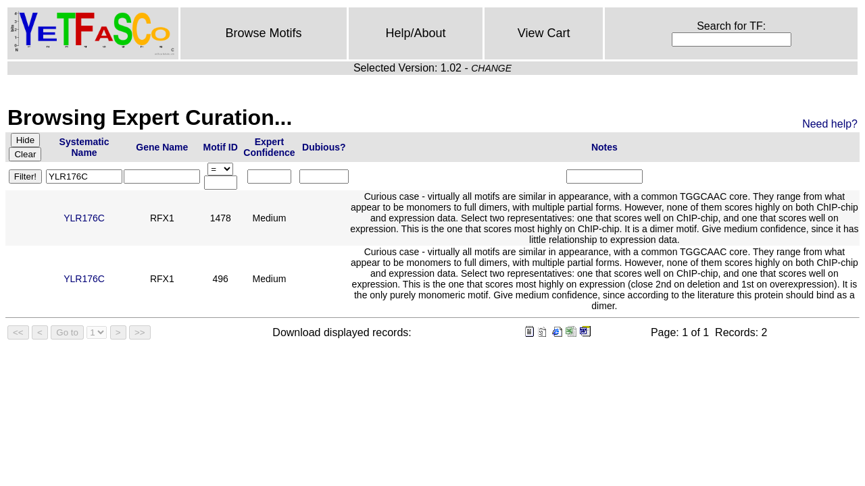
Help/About (416, 33)
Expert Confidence (269, 147)
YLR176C (84, 218)
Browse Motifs (264, 33)
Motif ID (220, 147)
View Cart (544, 33)
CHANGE (491, 68)
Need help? (830, 124)
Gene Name (162, 147)
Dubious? (324, 147)
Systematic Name (84, 147)
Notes (604, 147)
